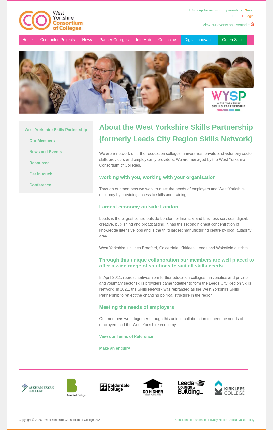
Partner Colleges (114, 40)
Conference (40, 185)
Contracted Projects (57, 40)
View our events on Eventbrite (228, 25)
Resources (40, 163)
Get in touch (41, 174)
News (87, 40)
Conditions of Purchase (190, 420)
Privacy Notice (217, 420)
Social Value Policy (241, 420)
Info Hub (143, 40)
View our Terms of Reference (126, 336)
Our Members (42, 141)
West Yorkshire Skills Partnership (56, 130)
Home (27, 40)
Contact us (167, 40)
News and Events (46, 152)
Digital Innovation (199, 40)
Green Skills (232, 40)
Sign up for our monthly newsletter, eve (221, 10)
